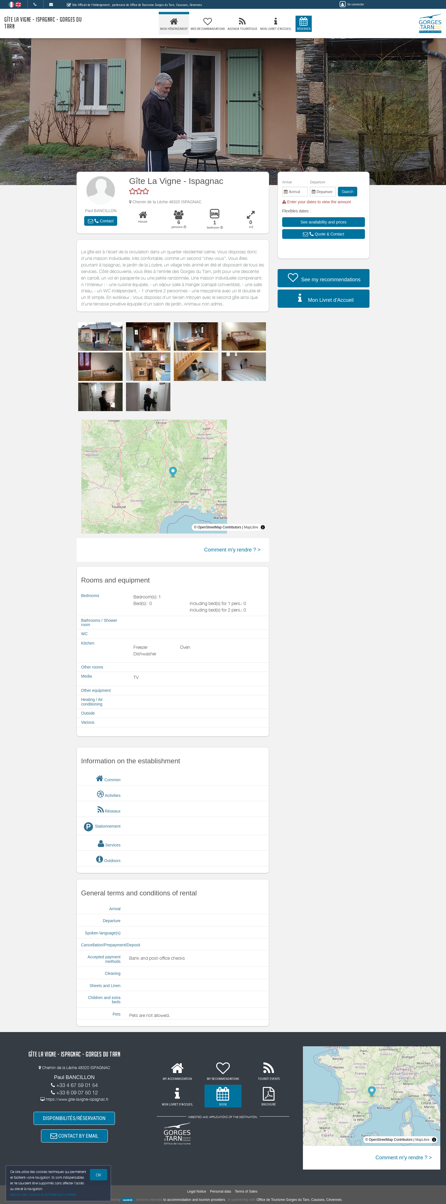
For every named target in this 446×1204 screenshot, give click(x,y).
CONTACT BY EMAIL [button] (74, 1136)
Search (348, 191)
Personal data (220, 1191)
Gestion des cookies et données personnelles (43, 1194)
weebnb (128, 1200)
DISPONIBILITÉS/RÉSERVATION (74, 1118)
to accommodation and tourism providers (194, 1200)
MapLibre (251, 527)
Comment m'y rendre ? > (232, 550)
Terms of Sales (246, 1191)
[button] (100, 221)
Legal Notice (196, 1191)
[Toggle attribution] (262, 527)
